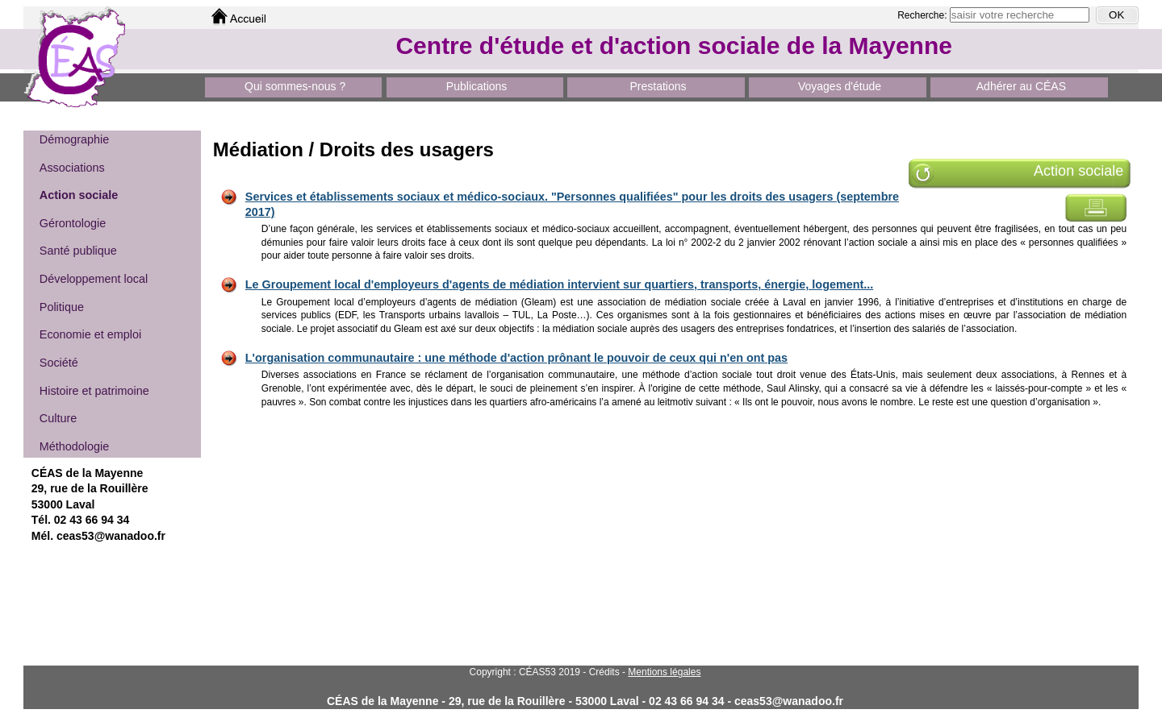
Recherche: (923, 15)
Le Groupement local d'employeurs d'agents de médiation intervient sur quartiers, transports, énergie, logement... (559, 284)
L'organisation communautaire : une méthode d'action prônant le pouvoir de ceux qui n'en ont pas (516, 357)
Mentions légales (664, 672)
